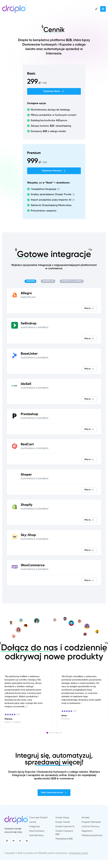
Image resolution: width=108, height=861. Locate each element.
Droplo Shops (62, 819)
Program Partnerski (91, 823)
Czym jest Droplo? (38, 819)
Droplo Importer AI (65, 828)
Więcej (89, 309)
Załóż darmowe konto (54, 793)
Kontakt (86, 819)
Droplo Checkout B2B (64, 834)
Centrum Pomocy (90, 828)
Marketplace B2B (64, 840)
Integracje (34, 828)
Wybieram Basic (54, 92)
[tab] (30, 282)
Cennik (32, 823)
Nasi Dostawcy (36, 832)
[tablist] (54, 282)
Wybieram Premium (54, 172)
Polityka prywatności (92, 837)
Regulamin (87, 832)
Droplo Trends (63, 823)
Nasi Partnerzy (36, 837)
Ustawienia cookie (78, 854)
